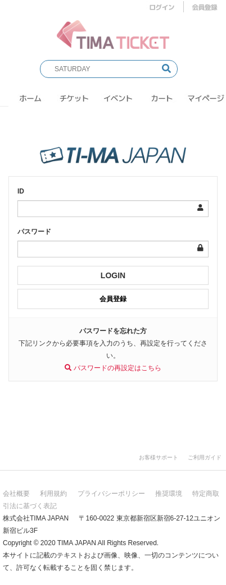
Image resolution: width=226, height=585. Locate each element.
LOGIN (113, 275)
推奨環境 (168, 494)
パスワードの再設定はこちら (113, 368)
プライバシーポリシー (111, 494)
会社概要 (16, 494)
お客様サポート (158, 457)
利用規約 (53, 494)
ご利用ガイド (205, 457)
